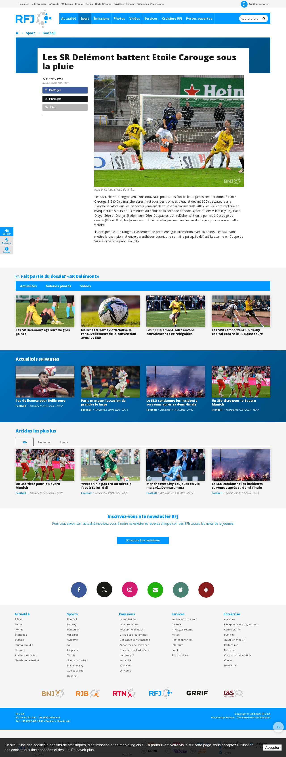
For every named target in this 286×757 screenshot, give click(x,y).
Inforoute (54, 4)
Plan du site (63, 721)
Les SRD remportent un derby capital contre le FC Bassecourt (237, 332)
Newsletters (155, 589)
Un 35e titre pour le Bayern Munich (234, 402)
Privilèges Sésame (124, 4)
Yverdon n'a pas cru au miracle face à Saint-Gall (106, 486)
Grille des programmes (133, 634)
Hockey (71, 624)
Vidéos (134, 18)
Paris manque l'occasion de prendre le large (103, 402)
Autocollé (125, 660)
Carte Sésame (103, 4)
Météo (176, 634)
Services (151, 18)
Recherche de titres (131, 629)
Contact (228, 660)
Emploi (79, 4)
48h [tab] (25, 442)
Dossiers (20, 650)
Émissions (101, 18)
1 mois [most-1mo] (63, 442)
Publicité (229, 634)
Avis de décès (180, 655)
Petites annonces (182, 639)
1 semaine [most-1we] (44, 442)
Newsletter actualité (27, 660)
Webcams (67, 4)
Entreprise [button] (39, 4)
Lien (50, 107)
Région (19, 619)
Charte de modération (237, 655)
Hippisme (73, 650)
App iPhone (181, 589)
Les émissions (128, 619)
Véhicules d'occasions (150, 4)
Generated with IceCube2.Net (253, 717)
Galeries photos (58, 286)
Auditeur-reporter (255, 4)
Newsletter (230, 665)
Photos (119, 18)
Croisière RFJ (172, 18)
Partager (53, 90)
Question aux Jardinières (134, 650)
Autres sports (75, 670)
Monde (19, 629)
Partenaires (231, 644)
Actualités (28, 286)
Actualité (68, 18)
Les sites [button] (22, 4)
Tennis (71, 655)
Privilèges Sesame (182, 629)
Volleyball (72, 634)
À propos (229, 619)
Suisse (18, 624)
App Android (206, 589)
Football (48, 33)
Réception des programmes (241, 624)
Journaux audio (24, 644)
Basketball (73, 629)
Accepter (272, 747)
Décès (89, 4)
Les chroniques (129, 624)
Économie (21, 634)
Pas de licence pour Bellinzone (40, 400)
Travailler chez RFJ (235, 639)
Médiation (230, 650)
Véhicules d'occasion (184, 619)
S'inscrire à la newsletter (143, 540)
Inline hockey (75, 665)
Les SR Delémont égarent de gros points (43, 332)
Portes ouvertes (199, 18)
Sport (84, 18)
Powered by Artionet (223, 717)
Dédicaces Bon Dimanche (135, 639)
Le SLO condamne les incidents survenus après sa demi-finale (171, 402)
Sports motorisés (77, 660)
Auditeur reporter (26, 655)
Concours (125, 670)
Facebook (79, 589)
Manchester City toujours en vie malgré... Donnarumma (173, 486)
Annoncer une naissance (134, 644)
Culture (19, 639)
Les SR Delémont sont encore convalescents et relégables (170, 332)
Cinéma (176, 624)
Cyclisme (72, 639)
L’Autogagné (127, 655)
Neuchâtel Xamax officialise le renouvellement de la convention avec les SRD (108, 334)
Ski (69, 644)
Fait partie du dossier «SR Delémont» (57, 276)
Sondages (125, 665)
